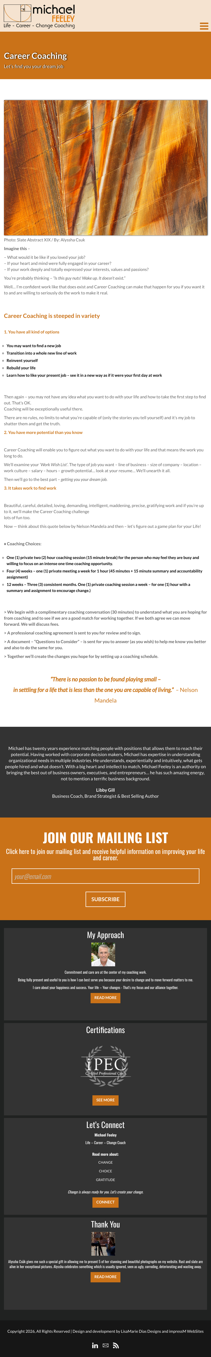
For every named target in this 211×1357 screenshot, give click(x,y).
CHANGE (105, 1162)
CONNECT (105, 1202)
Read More (106, 998)
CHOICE (105, 1171)
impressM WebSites (186, 1331)
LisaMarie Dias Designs (141, 1331)
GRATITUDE (105, 1180)
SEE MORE (105, 1100)
